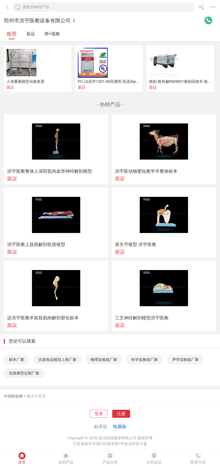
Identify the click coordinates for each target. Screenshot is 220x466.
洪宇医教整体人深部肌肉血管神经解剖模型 (49, 171)
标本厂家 (16, 359)
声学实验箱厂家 (185, 359)
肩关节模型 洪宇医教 (135, 244)
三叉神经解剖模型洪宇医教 (142, 318)
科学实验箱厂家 (144, 359)
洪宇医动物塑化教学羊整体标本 (146, 171)
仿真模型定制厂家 (24, 373)
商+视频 (52, 33)
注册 (121, 413)
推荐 (11, 34)
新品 (30, 33)
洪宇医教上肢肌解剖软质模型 (36, 244)
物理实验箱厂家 (104, 359)
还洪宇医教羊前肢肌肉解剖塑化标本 (43, 318)
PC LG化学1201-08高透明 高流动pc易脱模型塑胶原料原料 (127, 81)
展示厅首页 (36, 396)
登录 (99, 413)
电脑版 (119, 426)
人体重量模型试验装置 (25, 81)
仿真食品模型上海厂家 (57, 359)
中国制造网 (13, 396)
